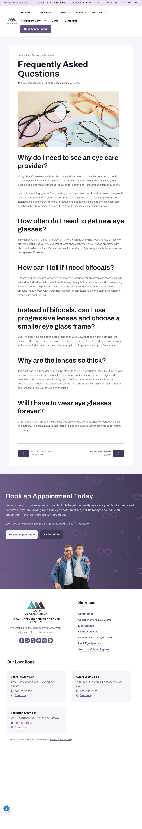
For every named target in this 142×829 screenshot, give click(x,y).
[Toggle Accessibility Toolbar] (6, 808)
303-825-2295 (23, 691)
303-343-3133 (89, 691)
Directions (20, 695)
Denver (40, 3)
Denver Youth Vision (22, 677)
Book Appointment (35, 29)
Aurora (74, 3)
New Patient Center (35, 21)
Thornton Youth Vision (23, 713)
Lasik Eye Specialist (90, 643)
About (82, 12)
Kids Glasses (86, 625)
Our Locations (51, 534)
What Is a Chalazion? (41, 451)
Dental (55, 20)
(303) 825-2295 (56, 3)
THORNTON (110, 3)
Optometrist (85, 613)
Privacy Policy (65, 739)
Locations (100, 12)
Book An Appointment (21, 534)
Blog (28, 55)
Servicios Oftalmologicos (93, 649)
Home (20, 55)
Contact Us (71, 20)
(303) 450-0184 (129, 3)
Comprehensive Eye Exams (94, 619)
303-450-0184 (23, 722)
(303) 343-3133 (90, 3)
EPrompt (54, 739)
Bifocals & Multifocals (100, 451)
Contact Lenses (87, 631)
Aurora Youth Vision (87, 677)
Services (29, 12)
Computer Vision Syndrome (95, 637)
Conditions (49, 12)
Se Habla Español (18, 3)
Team (67, 12)
